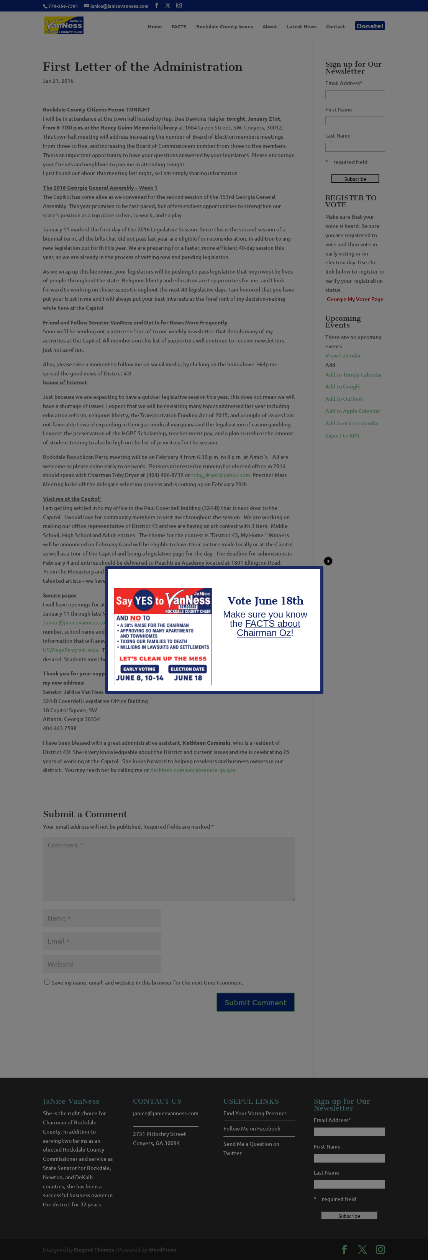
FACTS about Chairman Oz (268, 628)
